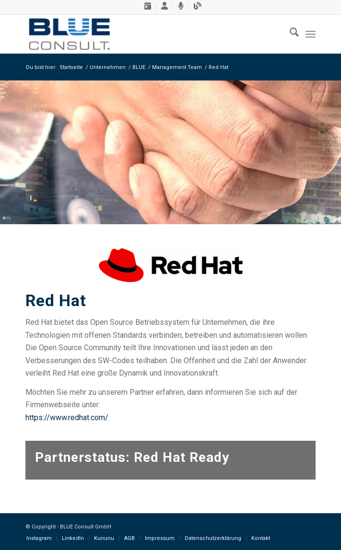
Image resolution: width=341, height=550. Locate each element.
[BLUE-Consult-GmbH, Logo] (141, 34)
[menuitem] (148, 7)
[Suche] (289, 34)
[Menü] (311, 34)
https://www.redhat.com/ (66, 417)
